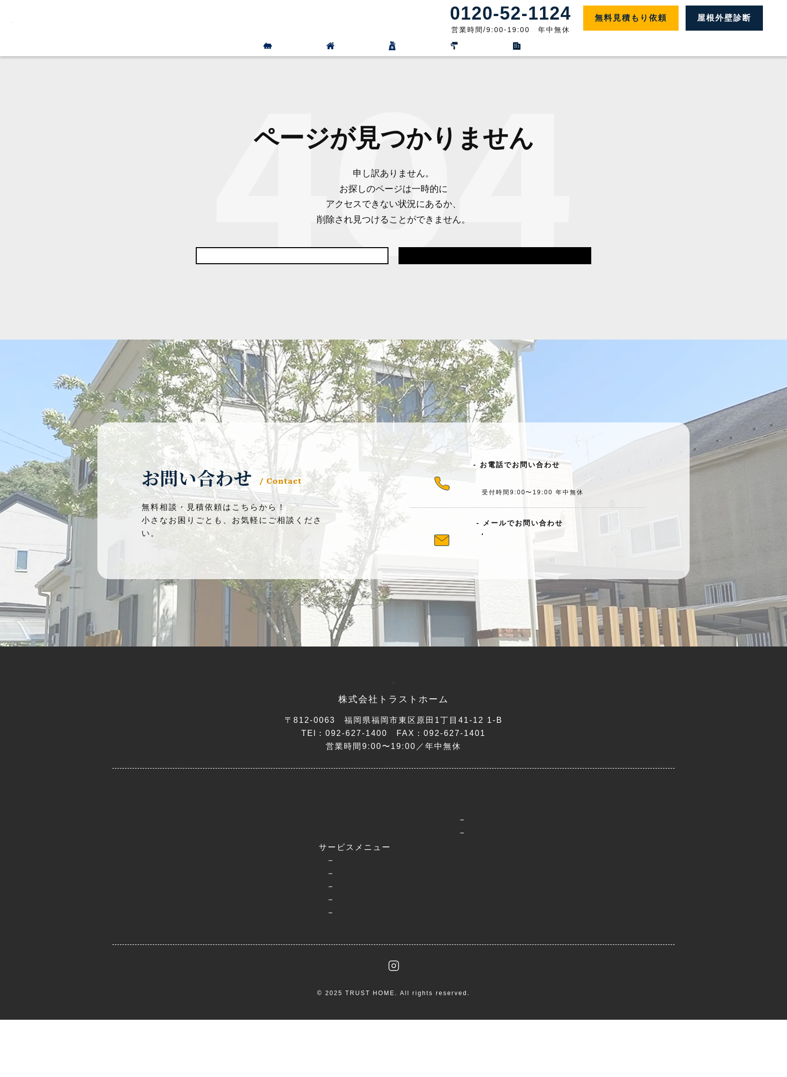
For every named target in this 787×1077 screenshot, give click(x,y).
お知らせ (512, 879)
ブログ (490, 866)
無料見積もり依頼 (631, 18)
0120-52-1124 (521, 490)
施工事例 (497, 46)
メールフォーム (536, 554)
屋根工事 (267, 930)
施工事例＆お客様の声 (416, 887)
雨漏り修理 (271, 956)
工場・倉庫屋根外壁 (288, 969)
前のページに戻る (292, 260)
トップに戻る (495, 260)
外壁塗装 (267, 917)
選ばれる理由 (259, 883)
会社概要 (495, 913)
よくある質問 (398, 908)
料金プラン (395, 46)
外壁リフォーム (281, 46)
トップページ (259, 862)
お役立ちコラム (525, 892)
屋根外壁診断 (724, 18)
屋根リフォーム (157, 46)
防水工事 (267, 943)
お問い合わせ (504, 934)
